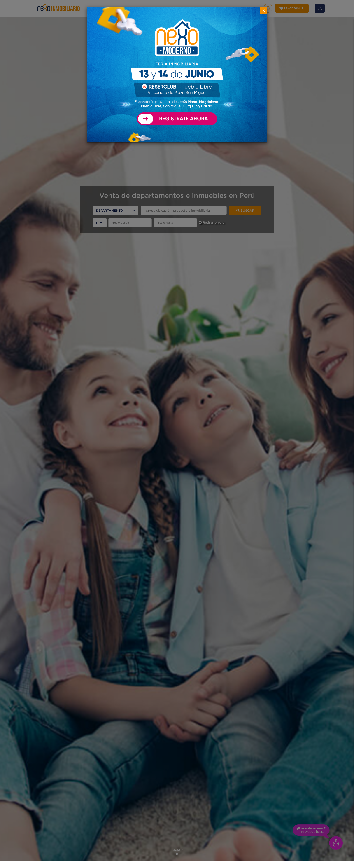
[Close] (263, 10)
